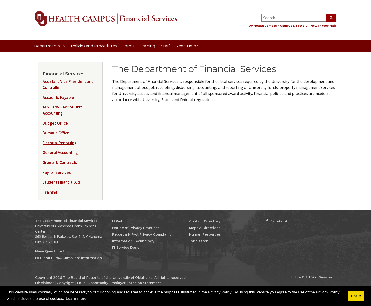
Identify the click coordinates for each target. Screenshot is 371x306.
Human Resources (205, 234)
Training (147, 46)
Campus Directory (293, 25)
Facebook (277, 221)
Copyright (65, 283)
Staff (165, 46)
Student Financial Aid (61, 182)
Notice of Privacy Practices (135, 228)
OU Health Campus (262, 25)
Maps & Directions (205, 228)
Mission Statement (145, 283)
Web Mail (329, 25)
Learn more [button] (76, 299)
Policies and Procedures (94, 46)
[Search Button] (331, 18)
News (314, 25)
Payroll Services (57, 172)
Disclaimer (44, 283)
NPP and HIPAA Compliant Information (68, 258)
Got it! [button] (356, 296)
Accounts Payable (58, 97)
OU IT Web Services (317, 277)
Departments (47, 46)
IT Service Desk (125, 247)
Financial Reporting (60, 142)
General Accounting (60, 152)
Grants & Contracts (60, 162)
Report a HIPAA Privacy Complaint (141, 234)
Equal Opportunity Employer (101, 283)
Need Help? (187, 46)
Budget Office (55, 123)
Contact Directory (204, 221)
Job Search (198, 241)
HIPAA (117, 221)
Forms (128, 46)
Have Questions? (50, 251)
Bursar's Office (56, 132)
